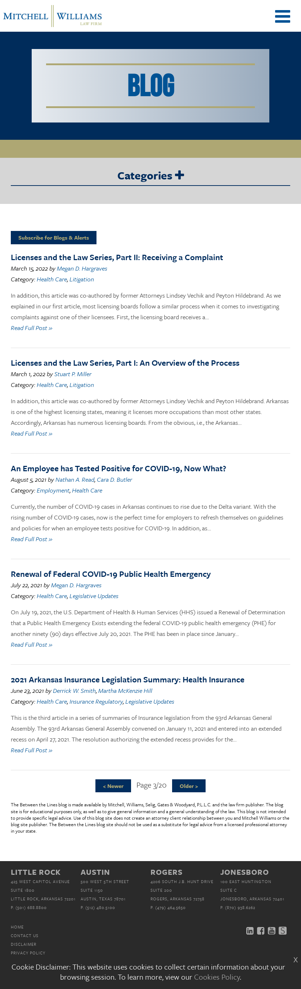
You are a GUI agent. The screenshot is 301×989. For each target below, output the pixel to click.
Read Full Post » (31, 327)
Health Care (52, 279)
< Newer (113, 786)
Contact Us (25, 935)
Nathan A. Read (74, 479)
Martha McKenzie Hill (125, 690)
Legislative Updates (93, 595)
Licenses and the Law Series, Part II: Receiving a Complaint (117, 257)
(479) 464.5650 (170, 907)
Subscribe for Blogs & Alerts (53, 237)
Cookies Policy (217, 976)
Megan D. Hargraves (82, 268)
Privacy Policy (28, 953)
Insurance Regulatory (96, 701)
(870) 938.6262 (240, 907)
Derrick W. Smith (74, 690)
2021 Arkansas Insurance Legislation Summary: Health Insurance (127, 679)
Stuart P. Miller (72, 373)
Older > (189, 786)
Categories (150, 176)
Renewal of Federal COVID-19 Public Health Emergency (111, 574)
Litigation (81, 279)
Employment (53, 490)
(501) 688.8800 (31, 907)
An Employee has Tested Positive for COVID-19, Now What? (118, 468)
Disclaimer (23, 944)
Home (17, 927)
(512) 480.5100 (100, 907)
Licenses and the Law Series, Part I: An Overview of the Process (125, 363)
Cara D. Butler (114, 479)
